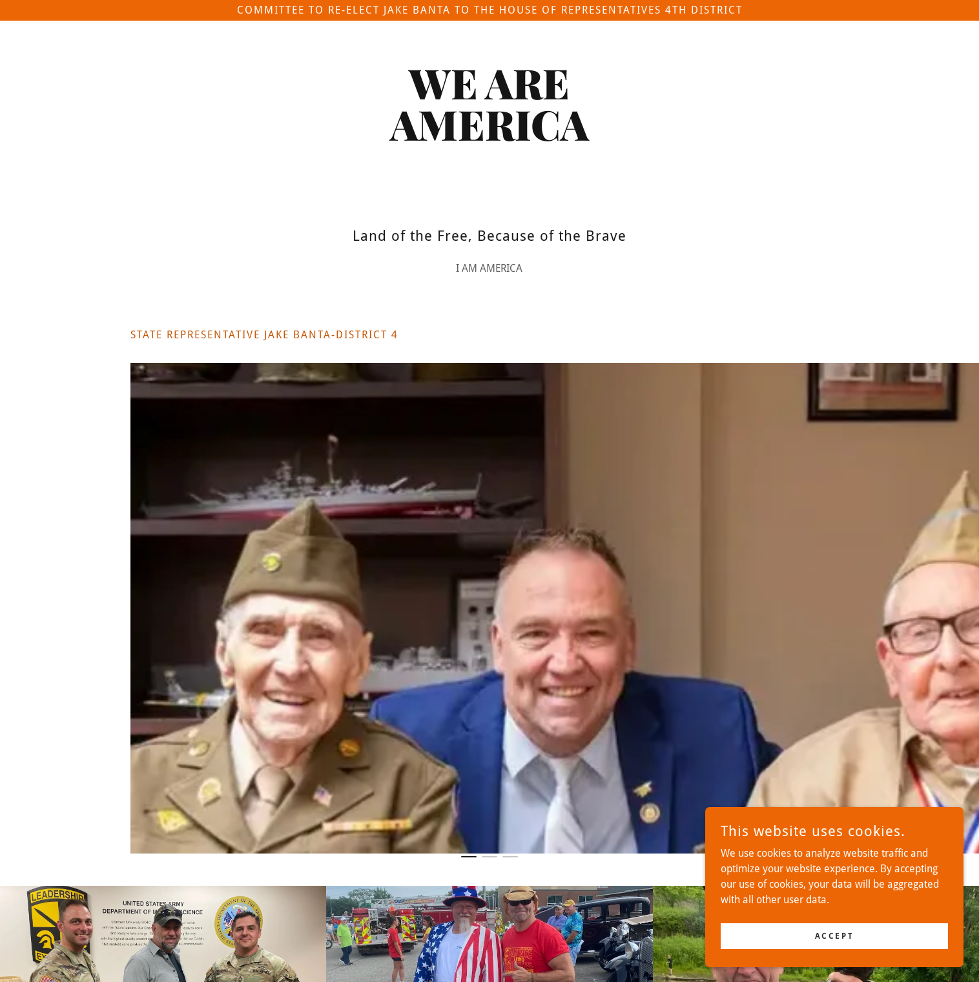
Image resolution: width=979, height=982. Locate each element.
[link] (490, 137)
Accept (834, 962)
